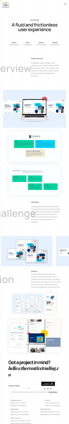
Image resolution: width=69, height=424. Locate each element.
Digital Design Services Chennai (19, 412)
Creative (47, 400)
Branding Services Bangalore (19, 405)
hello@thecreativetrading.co (33, 371)
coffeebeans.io (55, 45)
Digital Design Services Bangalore (20, 414)
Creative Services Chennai (52, 403)
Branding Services (16, 400)
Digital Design (15, 409)
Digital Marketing (45, 409)
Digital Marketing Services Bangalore (50, 414)
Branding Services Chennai (18, 403)
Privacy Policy (53, 392)
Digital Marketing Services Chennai (49, 412)
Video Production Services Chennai (20, 421)
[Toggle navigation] (65, 5)
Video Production (16, 418)
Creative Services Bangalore (53, 405)
